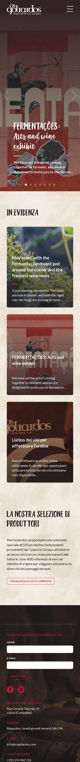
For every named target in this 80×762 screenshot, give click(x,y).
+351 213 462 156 (19, 760)
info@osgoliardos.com (21, 744)
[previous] (7, 95)
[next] (72, 95)
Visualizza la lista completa (31, 581)
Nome (11, 642)
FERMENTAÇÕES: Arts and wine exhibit (37, 136)
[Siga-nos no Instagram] (21, 689)
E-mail (11, 658)
